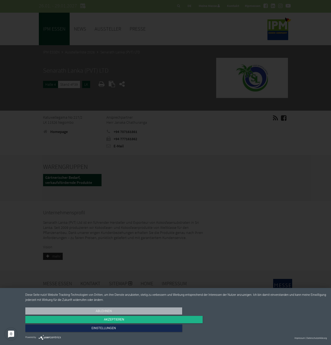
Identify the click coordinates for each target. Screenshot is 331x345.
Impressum (299, 338)
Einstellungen (281, 329)
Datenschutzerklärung (317, 338)
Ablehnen (70, 329)
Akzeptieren (176, 329)
